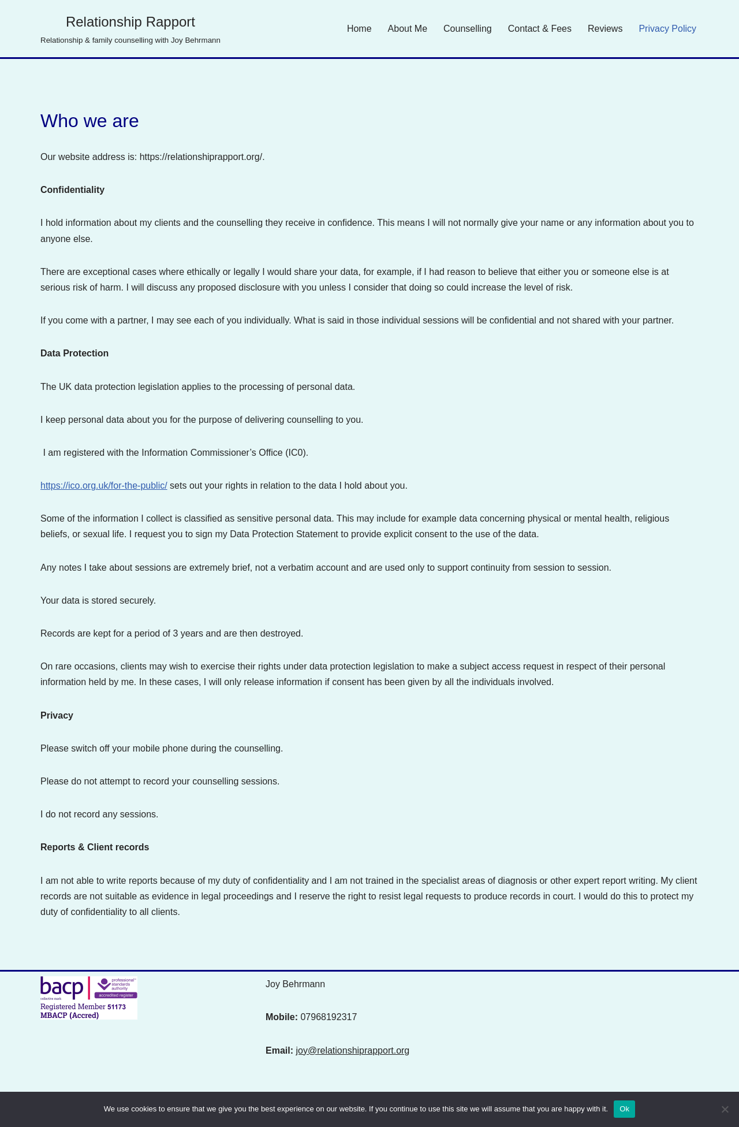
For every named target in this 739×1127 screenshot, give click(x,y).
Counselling (467, 29)
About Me (407, 29)
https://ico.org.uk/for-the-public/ (103, 485)
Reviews (605, 29)
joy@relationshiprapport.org (352, 1050)
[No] (724, 1109)
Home (359, 29)
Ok (624, 1108)
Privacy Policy (667, 29)
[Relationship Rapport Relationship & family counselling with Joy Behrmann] (130, 28)
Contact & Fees (540, 29)
